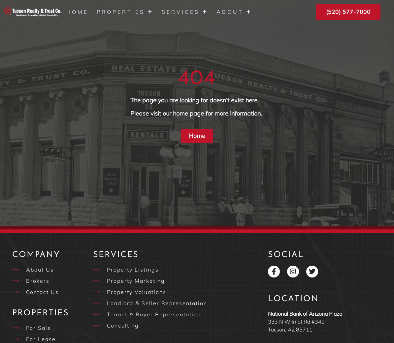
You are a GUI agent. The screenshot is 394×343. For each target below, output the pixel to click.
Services (185, 12)
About (234, 12)
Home (77, 12)
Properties (125, 12)
